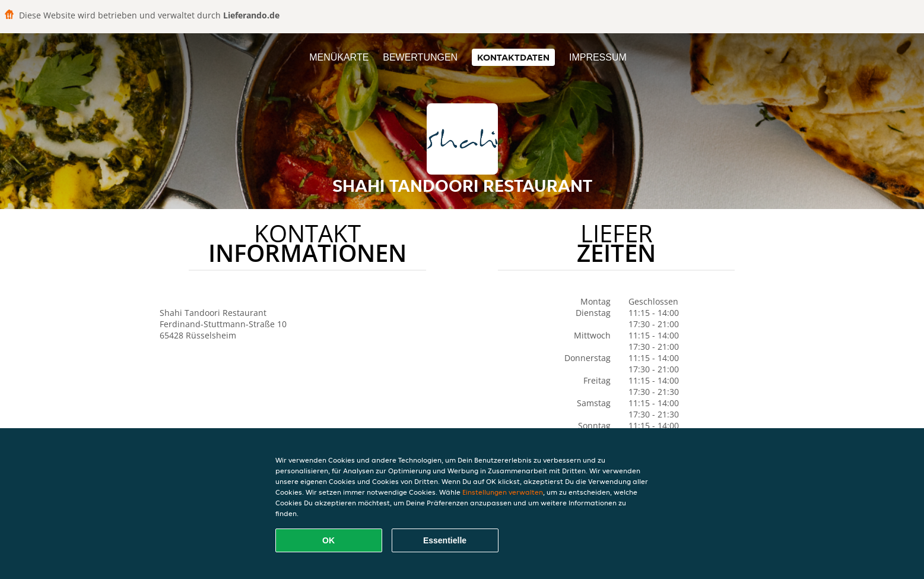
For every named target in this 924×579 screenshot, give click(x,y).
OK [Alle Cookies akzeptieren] (328, 540)
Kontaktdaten (513, 57)
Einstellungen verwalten (502, 492)
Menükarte (339, 57)
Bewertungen (420, 57)
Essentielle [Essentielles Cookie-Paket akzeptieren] (444, 540)
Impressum (598, 57)
